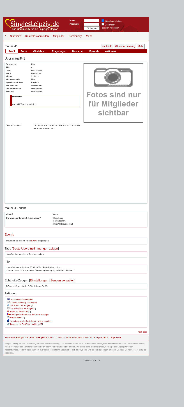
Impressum (116, 337)
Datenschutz (48, 337)
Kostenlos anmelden (37, 36)
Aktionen (110, 51)
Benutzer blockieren (17, 311)
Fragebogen (59, 51)
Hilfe (32, 337)
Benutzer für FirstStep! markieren (25, 324)
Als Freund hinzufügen (18, 305)
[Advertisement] (92, 381)
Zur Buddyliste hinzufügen (20, 308)
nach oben (142, 332)
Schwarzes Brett (12, 337)
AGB (38, 337)
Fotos (24, 51)
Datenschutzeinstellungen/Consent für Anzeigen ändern (82, 337)
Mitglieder (58, 36)
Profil (11, 51)
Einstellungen (39, 280)
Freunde (94, 51)
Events (9, 234)
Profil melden (14, 317)
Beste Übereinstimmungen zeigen (35, 248)
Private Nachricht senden (20, 299)
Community (75, 36)
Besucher (78, 51)
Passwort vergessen (110, 28)
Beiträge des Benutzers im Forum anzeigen (28, 315)
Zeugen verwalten (62, 280)
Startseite (15, 36)
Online (25, 337)
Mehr (89, 36)
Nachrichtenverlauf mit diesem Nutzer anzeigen (29, 321)
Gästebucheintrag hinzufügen (22, 303)
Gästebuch (39, 51)
